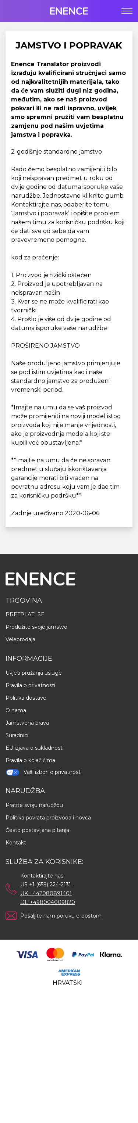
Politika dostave (26, 698)
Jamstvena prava (27, 723)
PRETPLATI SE (25, 614)
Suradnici (17, 735)
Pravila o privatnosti (30, 685)
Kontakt (16, 842)
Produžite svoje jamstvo (36, 627)
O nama (16, 710)
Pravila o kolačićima (30, 760)
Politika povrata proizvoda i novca (48, 817)
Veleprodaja (20, 639)
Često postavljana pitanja (37, 830)
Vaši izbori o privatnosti (44, 772)
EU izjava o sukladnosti (35, 748)
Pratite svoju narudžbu (34, 805)
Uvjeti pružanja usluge (34, 673)
